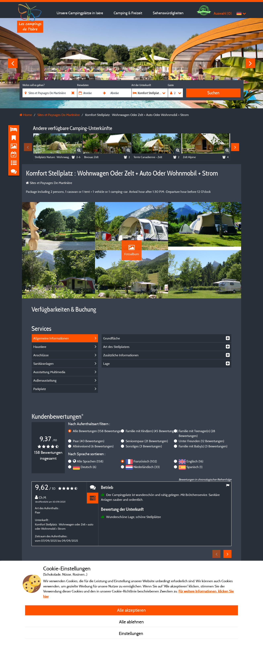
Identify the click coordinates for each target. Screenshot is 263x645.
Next (250, 63)
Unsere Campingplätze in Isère (80, 13)
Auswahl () (223, 13)
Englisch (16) (195, 461)
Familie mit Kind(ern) (152, 431)
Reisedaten (83, 85)
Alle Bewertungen (98, 431)
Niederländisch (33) (147, 467)
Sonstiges (144, 446)
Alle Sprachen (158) (90, 461)
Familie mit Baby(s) (203, 446)
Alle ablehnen (131, 621)
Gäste (171, 85)
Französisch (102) (145, 461)
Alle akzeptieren (131, 610)
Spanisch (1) (194, 467)
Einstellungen (131, 633)
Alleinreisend (93, 446)
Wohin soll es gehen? (33, 85)
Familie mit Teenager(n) (197, 433)
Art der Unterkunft (141, 85)
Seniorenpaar (147, 441)
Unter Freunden (201, 441)
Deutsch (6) (88, 467)
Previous (12, 63)
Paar (88, 441)
